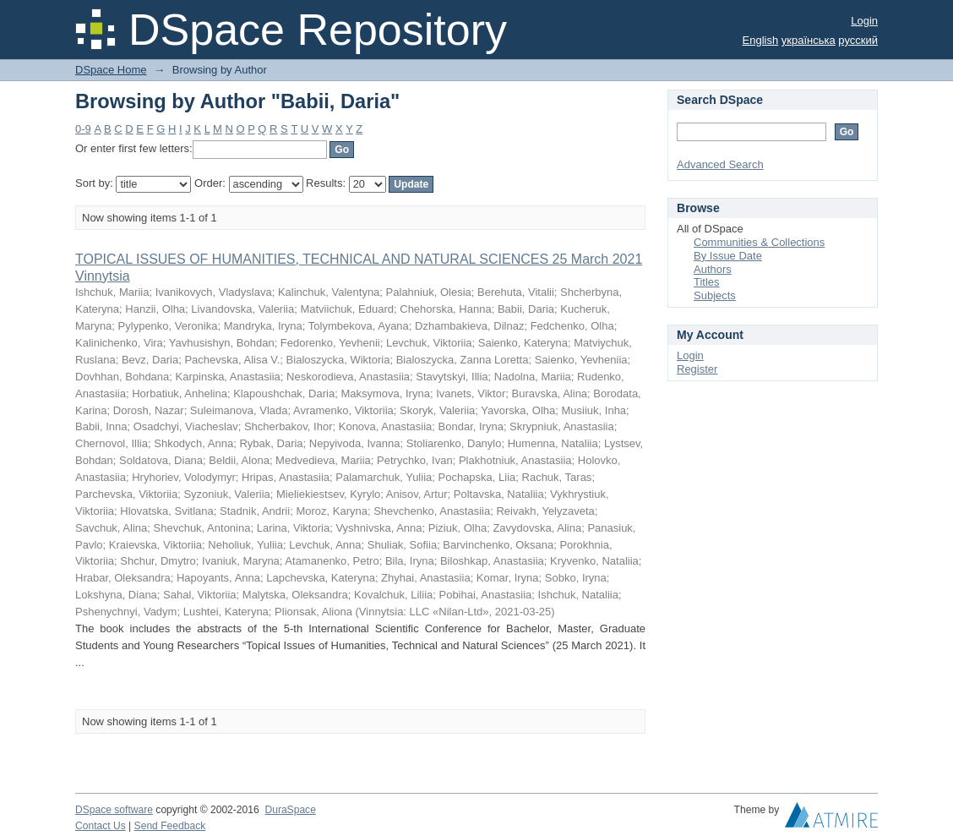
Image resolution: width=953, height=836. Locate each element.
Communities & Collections (759, 242)
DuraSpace (289, 810)
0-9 (83, 129)
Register (697, 369)
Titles (707, 282)
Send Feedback (170, 826)
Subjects (715, 295)
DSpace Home (111, 69)
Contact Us (100, 826)
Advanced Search (720, 164)
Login (864, 20)
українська (808, 40)
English (761, 40)
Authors (713, 269)
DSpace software (114, 810)
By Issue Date (728, 255)
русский (858, 40)
